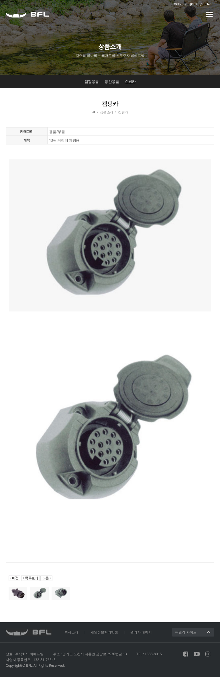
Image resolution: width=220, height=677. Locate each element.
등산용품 (112, 81)
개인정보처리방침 (104, 632)
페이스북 (185, 654)
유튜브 (197, 654)
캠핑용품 (92, 81)
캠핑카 (130, 81)
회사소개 (71, 632)
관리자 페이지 (141, 632)
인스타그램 (207, 654)
